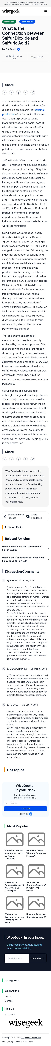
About (8, 996)
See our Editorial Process (13, 516)
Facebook (10, 1014)
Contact (9, 1000)
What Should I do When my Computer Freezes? (36, 853)
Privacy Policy (7, 1042)
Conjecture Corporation (31, 1038)
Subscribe (25, 808)
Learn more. (43, 4)
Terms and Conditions (24, 1042)
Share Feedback (34, 516)
